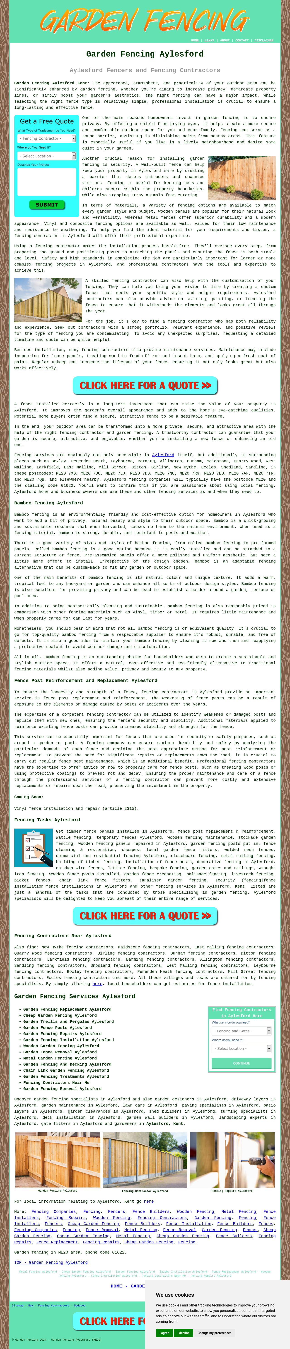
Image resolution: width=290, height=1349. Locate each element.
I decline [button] (183, 1333)
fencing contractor (109, 714)
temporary (108, 837)
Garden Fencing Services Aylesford (74, 996)
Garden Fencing (212, 1218)
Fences (266, 1224)
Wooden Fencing (195, 1211)
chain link (73, 880)
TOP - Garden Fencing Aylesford (51, 1262)
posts (234, 843)
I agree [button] (164, 1333)
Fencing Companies (53, 1211)
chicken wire (70, 868)
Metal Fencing (239, 1211)
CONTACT (242, 40)
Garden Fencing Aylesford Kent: (52, 83)
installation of (143, 862)
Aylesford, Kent (164, 1123)
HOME (195, 40)
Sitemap (17, 1305)
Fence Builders (151, 1211)
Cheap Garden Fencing (93, 1224)
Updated (79, 1305)
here (97, 984)
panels (106, 831)
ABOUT (225, 40)
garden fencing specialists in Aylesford (82, 1099)
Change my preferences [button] (214, 1333)
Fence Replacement (57, 1242)
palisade (196, 874)
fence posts (80, 874)
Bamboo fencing (31, 514)
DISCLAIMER (263, 40)
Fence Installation (188, 1224)
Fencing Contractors (162, 1218)
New (30, 1305)
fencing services (176, 886)
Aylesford (163, 455)
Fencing (92, 1211)
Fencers (116, 1211)
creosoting (169, 874)
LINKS (209, 40)
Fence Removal (102, 1230)
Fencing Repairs (66, 1218)
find (31, 947)
